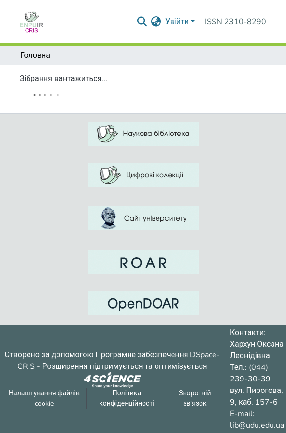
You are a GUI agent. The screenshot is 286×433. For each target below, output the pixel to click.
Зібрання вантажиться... (63, 78)
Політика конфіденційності (126, 398)
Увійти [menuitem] (177, 21)
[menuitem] (156, 21)
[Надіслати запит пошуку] (142, 21)
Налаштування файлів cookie (44, 398)
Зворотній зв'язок (195, 398)
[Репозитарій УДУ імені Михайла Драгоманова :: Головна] (31, 22)
